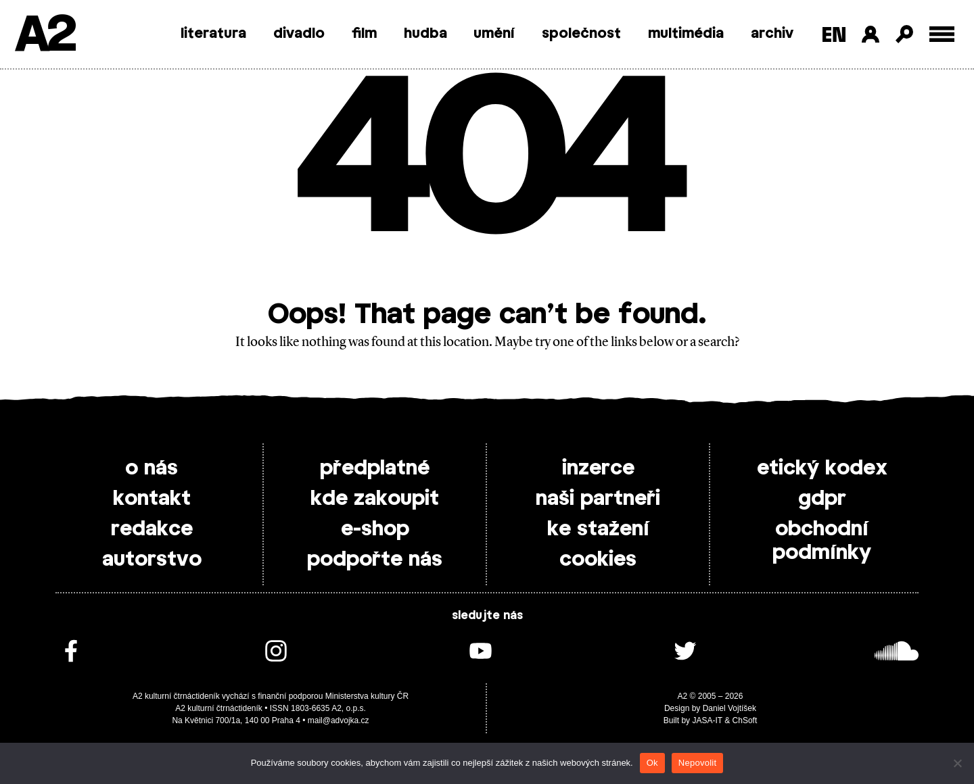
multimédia (686, 34)
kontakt (152, 499)
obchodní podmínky (821, 541)
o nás (151, 468)
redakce (152, 529)
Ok (652, 763)
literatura (213, 34)
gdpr (822, 499)
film (364, 34)
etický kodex (822, 468)
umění (494, 34)
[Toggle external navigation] (942, 34)
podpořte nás (374, 559)
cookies (597, 559)
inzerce (598, 468)
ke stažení (598, 529)
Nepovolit (697, 763)
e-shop (375, 529)
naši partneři (598, 499)
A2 (44, 35)
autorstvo (152, 559)
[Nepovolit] (957, 763)
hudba (425, 34)
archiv (772, 34)
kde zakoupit (374, 499)
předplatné (375, 468)
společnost (581, 34)
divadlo (299, 34)
